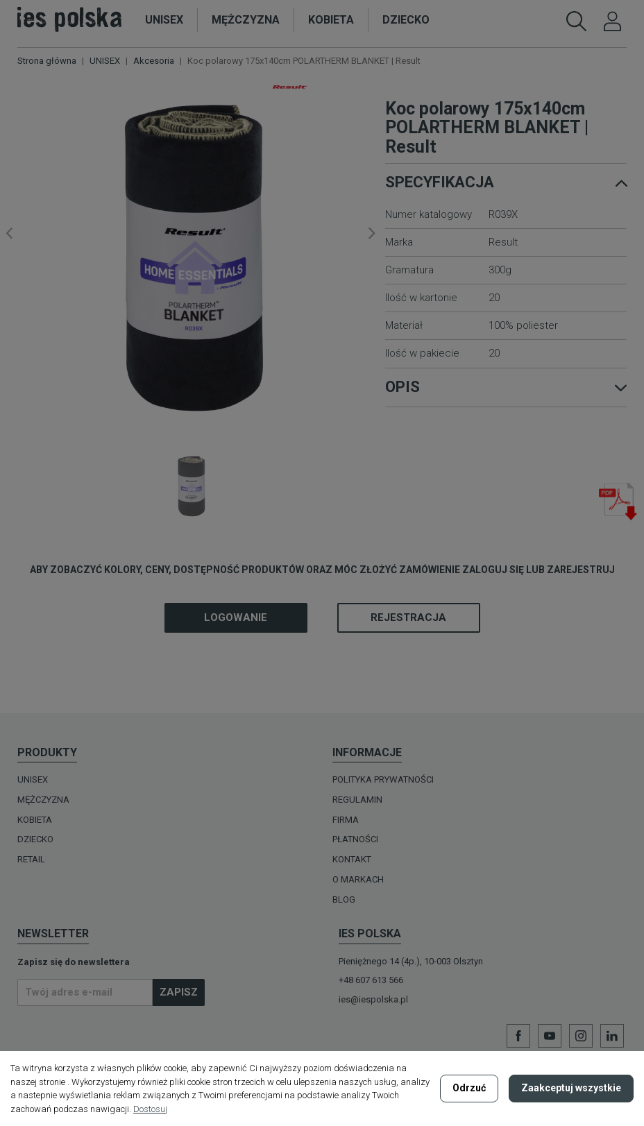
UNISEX (32, 779)
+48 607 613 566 (371, 980)
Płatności (355, 839)
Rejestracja (408, 617)
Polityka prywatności (383, 779)
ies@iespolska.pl (373, 999)
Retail (31, 859)
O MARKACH (358, 879)
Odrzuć (469, 1087)
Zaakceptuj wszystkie (571, 1087)
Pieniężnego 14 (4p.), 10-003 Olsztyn (411, 961)
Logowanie (235, 617)
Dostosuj (150, 1109)
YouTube (550, 1036)
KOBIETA (34, 819)
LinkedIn (612, 1036)
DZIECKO (35, 839)
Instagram (581, 1036)
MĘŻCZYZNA (43, 799)
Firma (345, 819)
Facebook (518, 1036)
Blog (343, 899)
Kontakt (351, 859)
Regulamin (357, 799)
